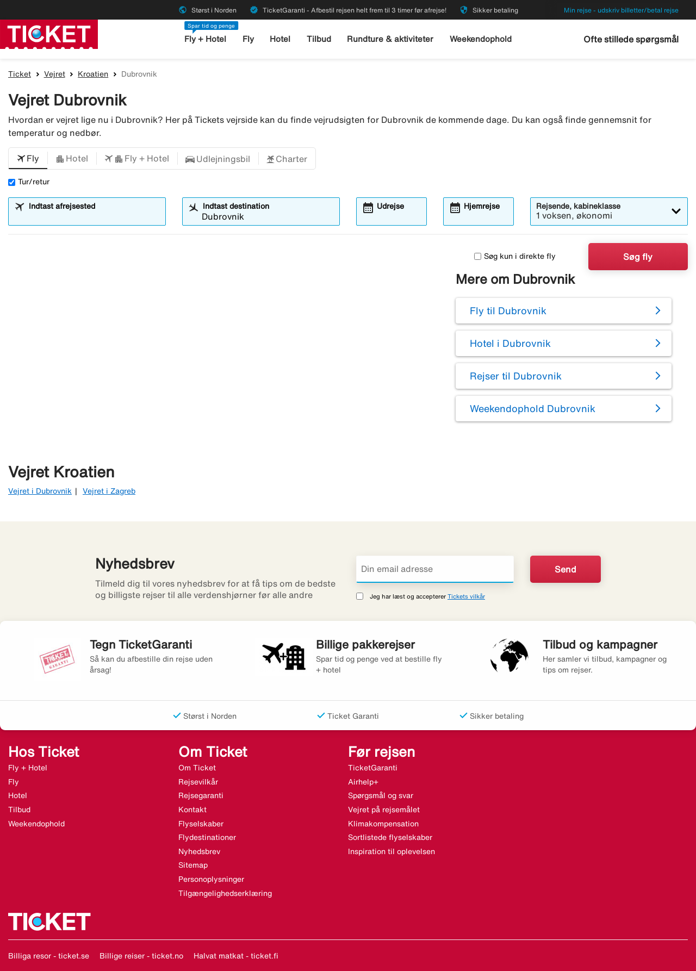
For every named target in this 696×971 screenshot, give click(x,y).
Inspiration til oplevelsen (391, 851)
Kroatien (93, 74)
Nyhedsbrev (199, 851)
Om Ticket (197, 767)
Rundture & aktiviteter (390, 39)
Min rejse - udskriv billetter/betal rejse (621, 10)
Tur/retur (28, 181)
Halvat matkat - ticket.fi (236, 956)
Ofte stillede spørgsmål (631, 39)
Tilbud (319, 39)
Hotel (280, 39)
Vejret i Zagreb (109, 491)
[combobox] (94, 216)
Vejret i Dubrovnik (40, 491)
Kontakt (192, 809)
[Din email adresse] (435, 569)
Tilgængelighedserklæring (225, 893)
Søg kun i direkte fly (515, 256)
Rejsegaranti (200, 795)
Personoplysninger (211, 879)
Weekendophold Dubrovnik (532, 408)
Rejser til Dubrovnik (516, 376)
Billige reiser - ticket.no (141, 956)
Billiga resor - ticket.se (48, 956)
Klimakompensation (383, 823)
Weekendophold (481, 39)
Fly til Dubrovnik (508, 310)
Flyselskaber (200, 823)
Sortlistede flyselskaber (390, 837)
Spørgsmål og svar (380, 795)
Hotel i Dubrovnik (510, 343)
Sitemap (193, 865)
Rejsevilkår (198, 782)
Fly (248, 39)
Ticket (19, 74)
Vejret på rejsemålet (384, 809)
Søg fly (637, 256)
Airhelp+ (363, 782)
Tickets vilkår (466, 596)
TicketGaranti (372, 767)
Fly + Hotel (205, 39)
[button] (28, 159)
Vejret (54, 74)
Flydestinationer (207, 837)
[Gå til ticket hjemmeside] (49, 33)
